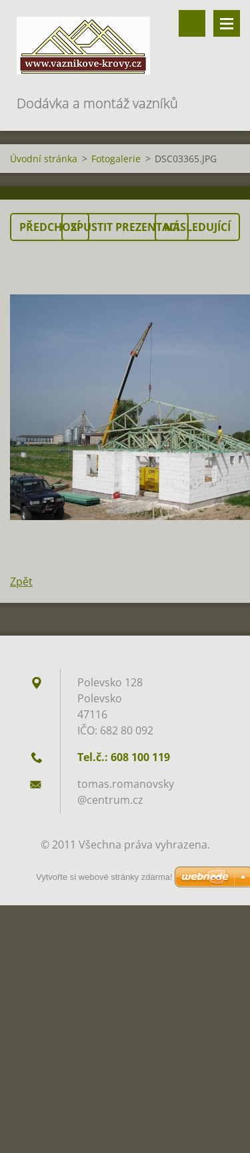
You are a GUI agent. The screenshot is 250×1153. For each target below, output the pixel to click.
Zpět (21, 581)
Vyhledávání (192, 23)
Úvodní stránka (43, 158)
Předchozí (49, 227)
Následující (197, 227)
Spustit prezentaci (125, 227)
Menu (226, 23)
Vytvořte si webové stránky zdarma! (104, 877)
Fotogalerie (116, 158)
